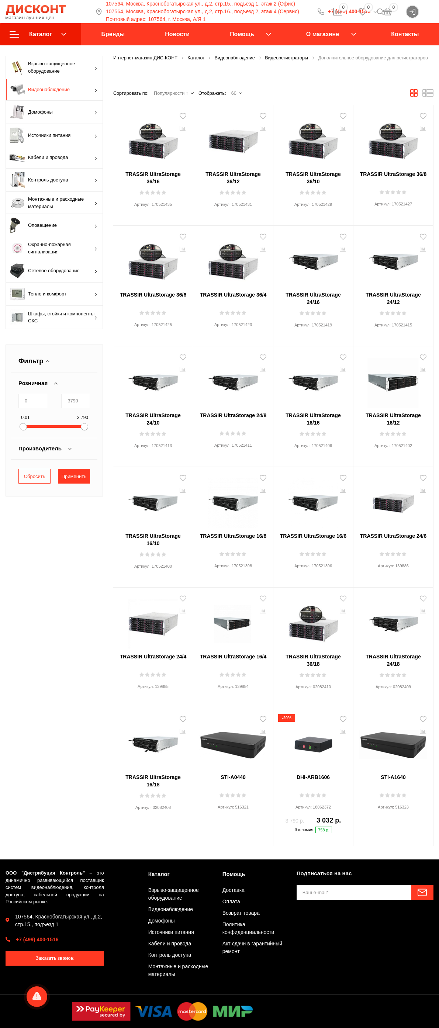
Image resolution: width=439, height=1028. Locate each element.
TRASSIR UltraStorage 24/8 (233, 415)
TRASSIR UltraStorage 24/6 (393, 536)
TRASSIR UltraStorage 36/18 (313, 660)
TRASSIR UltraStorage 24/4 (153, 657)
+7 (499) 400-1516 (37, 939)
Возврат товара (241, 913)
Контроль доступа (53, 180)
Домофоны (53, 112)
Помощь (242, 34)
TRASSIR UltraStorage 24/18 (393, 660)
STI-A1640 (393, 777)
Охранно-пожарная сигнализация (53, 248)
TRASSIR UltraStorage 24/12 (393, 298)
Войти (419, 11)
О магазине (322, 34)
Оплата (231, 901)
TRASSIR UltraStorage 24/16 (313, 298)
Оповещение (53, 225)
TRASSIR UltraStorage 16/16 (313, 419)
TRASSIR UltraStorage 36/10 (313, 177)
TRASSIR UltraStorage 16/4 (233, 657)
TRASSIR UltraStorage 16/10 (152, 539)
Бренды (113, 34)
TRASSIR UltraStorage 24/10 (152, 419)
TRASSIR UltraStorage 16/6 (313, 536)
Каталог (38, 34)
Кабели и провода (53, 158)
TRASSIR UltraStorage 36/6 (153, 295)
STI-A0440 (233, 777)
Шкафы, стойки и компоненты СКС (53, 317)
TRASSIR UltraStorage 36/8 (393, 174)
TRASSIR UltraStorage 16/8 (233, 536)
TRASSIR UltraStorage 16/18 (152, 781)
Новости (177, 34)
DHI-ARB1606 (313, 777)
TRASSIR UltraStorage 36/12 (232, 177)
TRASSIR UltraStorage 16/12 (393, 419)
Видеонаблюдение (53, 89)
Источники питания (53, 135)
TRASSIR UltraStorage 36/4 (233, 295)
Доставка (233, 890)
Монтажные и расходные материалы (53, 202)
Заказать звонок (55, 958)
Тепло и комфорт (53, 294)
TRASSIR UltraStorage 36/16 (152, 177)
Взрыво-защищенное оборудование (53, 67)
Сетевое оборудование (53, 270)
